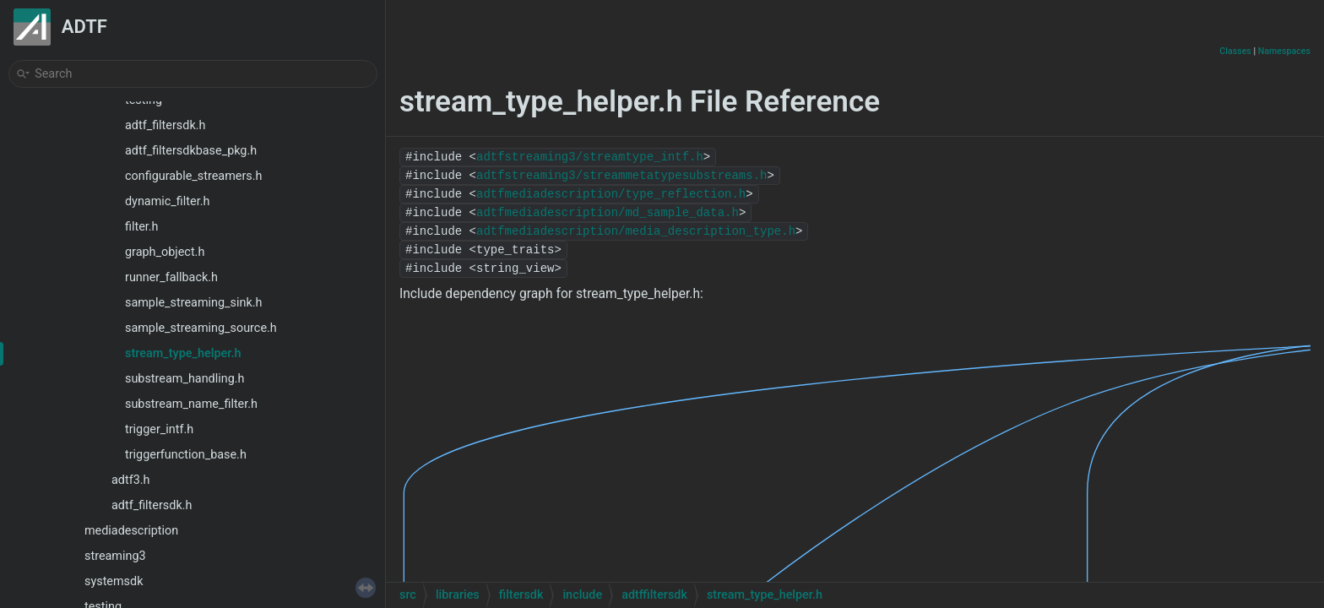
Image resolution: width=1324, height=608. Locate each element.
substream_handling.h (184, 379)
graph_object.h (164, 252)
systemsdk (113, 581)
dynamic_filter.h (167, 201)
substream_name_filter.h (191, 404)
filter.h (142, 227)
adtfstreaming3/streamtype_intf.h (589, 157)
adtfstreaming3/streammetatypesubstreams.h (621, 175)
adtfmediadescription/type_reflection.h (611, 194)
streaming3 (115, 556)
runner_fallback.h (171, 277)
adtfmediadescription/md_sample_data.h (607, 213)
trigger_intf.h (159, 429)
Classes (1235, 51)
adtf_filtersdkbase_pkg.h (191, 151)
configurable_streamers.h (193, 176)
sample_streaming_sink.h (193, 303)
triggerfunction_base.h (186, 455)
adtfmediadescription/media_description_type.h (635, 231)
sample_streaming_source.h (201, 328)
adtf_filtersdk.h (165, 125)
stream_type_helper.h (183, 353)
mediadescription (131, 531)
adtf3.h (130, 480)
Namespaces (1284, 51)
